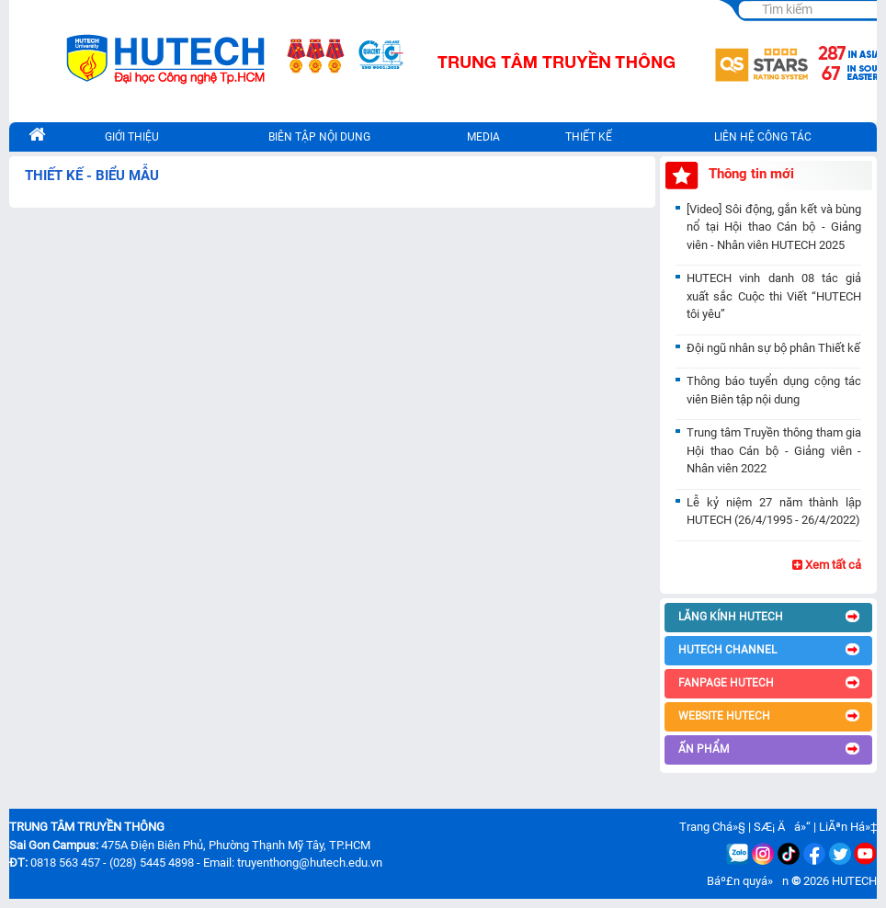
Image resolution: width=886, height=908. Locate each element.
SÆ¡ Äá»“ (782, 827)
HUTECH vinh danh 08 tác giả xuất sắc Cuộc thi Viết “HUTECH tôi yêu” (774, 296)
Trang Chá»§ (712, 827)
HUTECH (854, 881)
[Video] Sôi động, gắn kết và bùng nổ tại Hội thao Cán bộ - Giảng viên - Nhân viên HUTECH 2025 (774, 227)
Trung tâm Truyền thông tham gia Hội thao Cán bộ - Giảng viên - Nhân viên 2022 (774, 450)
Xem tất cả (826, 565)
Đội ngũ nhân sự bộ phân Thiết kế (773, 348)
